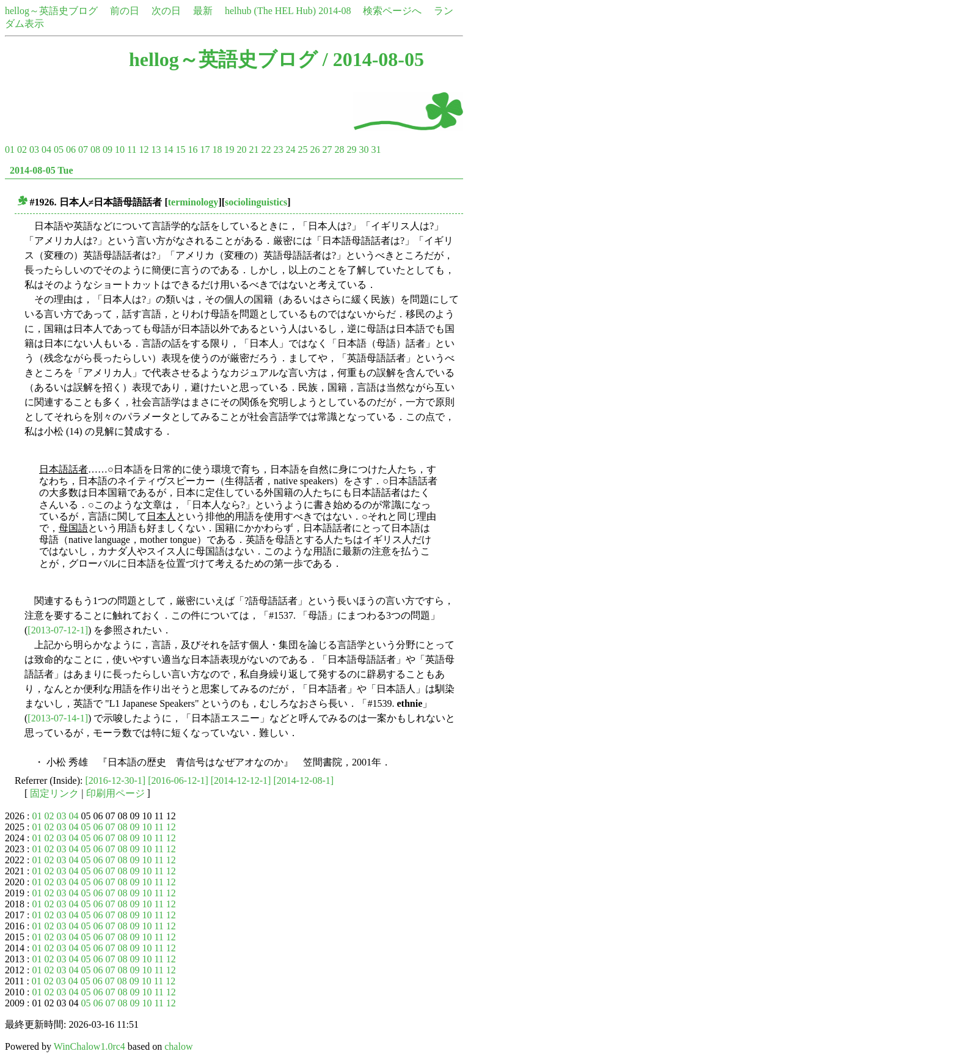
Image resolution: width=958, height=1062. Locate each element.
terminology (193, 202)
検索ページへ (392, 11)
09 (107, 149)
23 (278, 149)
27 (327, 149)
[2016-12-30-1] (116, 780)
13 (156, 149)
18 (217, 149)
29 (351, 149)
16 (192, 149)
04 (46, 149)
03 (34, 149)
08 (95, 149)
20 (241, 149)
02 (22, 149)
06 (71, 149)
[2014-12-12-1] (241, 780)
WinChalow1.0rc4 (89, 1046)
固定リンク (54, 793)
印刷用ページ (115, 793)
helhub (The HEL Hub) (270, 11)
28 (339, 149)
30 (363, 149)
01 (10, 149)
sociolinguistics (256, 202)
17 (205, 149)
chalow (178, 1046)
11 (131, 149)
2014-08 (334, 11)
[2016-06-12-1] (178, 780)
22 (266, 149)
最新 (203, 11)
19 (229, 149)
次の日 (166, 11)
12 (143, 149)
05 (59, 149)
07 (83, 149)
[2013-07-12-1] (57, 630)
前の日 (124, 11)
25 (302, 149)
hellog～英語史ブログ (51, 11)
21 (253, 149)
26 (315, 149)
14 (168, 149)
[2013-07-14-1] (57, 718)
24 (290, 149)
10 (120, 149)
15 (180, 149)
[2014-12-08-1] (303, 780)
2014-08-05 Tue (41, 170)
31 (376, 149)
